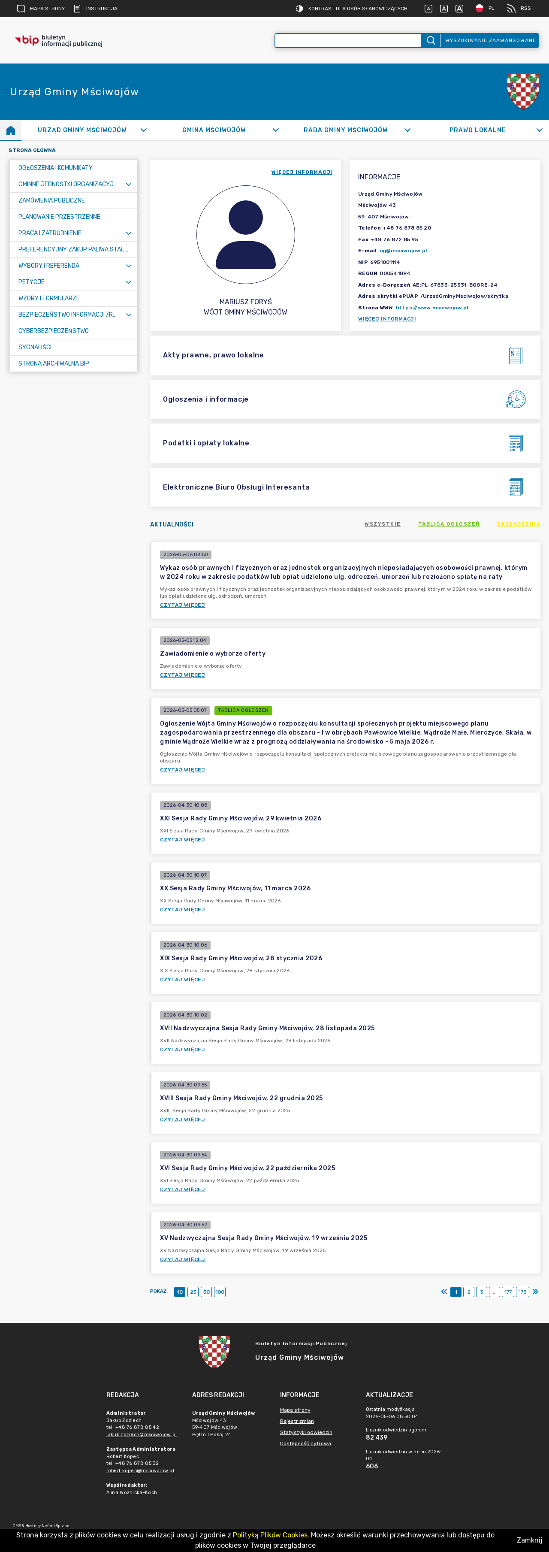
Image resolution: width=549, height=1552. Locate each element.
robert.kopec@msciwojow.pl (140, 1470)
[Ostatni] (535, 1292)
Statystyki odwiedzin (306, 1432)
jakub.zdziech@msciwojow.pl (141, 1434)
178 (523, 1292)
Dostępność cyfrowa (305, 1443)
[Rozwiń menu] (128, 184)
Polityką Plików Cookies (270, 1535)
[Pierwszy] (444, 1292)
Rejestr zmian (297, 1421)
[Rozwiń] (144, 130)
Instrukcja (95, 8)
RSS (519, 8)
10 (180, 1292)
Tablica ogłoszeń (449, 524)
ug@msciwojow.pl (403, 251)
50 (206, 1292)
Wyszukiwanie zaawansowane (490, 40)
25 (193, 1292)
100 (219, 1292)
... (495, 1292)
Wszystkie (383, 524)
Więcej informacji (387, 319)
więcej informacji (301, 172)
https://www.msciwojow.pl (432, 308)
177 (508, 1292)
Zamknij (530, 1540)
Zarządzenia (519, 524)
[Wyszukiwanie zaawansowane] (348, 40)
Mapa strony (41, 8)
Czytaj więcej (182, 605)
